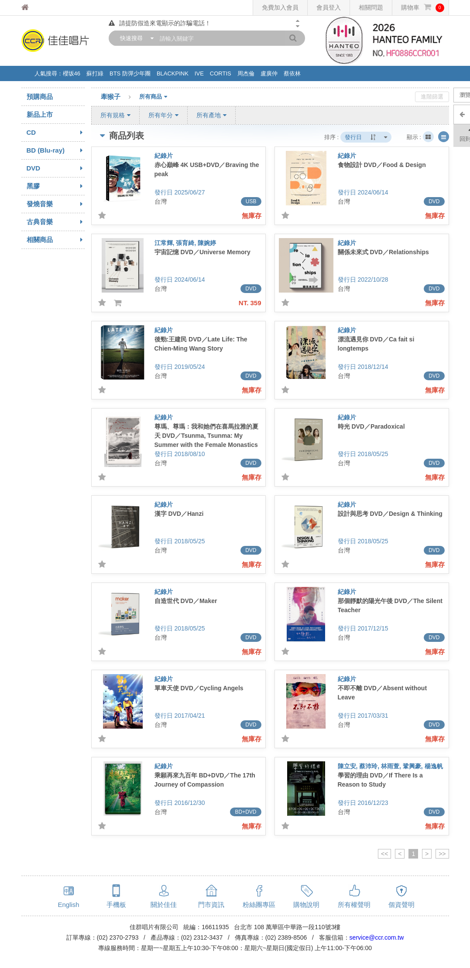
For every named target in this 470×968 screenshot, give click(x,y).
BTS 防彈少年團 (130, 73)
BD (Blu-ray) (56, 150)
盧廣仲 (269, 73)
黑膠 (56, 186)
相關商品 (56, 240)
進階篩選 (432, 96)
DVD (56, 168)
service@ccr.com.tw (377, 937)
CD (56, 132)
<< (384, 853)
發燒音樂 (56, 204)
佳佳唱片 (41, 7)
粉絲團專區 (259, 904)
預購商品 (40, 96)
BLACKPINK (173, 73)
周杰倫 (245, 73)
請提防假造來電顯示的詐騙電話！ (160, 23)
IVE (199, 73)
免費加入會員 (280, 7)
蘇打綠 (94, 73)
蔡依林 (292, 73)
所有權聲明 (354, 904)
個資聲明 (401, 904)
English (68, 904)
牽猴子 (120, 97)
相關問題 (371, 7)
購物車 (422, 7)
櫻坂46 (71, 73)
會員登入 (328, 7)
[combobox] (135, 38)
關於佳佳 (164, 904)
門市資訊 (211, 904)
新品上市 (40, 114)
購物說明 (306, 904)
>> (442, 853)
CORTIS (220, 73)
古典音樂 (56, 222)
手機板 (116, 904)
